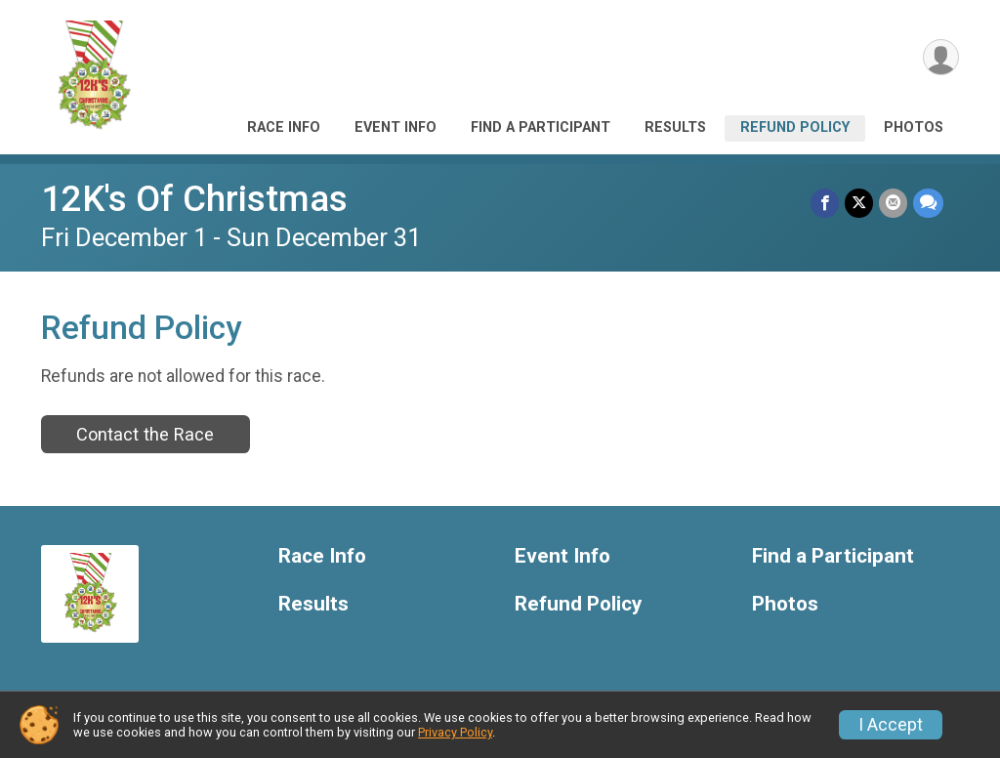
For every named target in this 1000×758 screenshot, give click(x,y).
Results (675, 127)
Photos (913, 127)
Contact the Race (145, 434)
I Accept (890, 725)
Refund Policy (795, 127)
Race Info (283, 127)
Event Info (395, 127)
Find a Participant (540, 127)
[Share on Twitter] (859, 203)
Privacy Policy (455, 732)
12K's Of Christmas (194, 199)
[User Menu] (941, 57)
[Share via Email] (893, 203)
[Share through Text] (928, 203)
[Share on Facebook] (825, 203)
